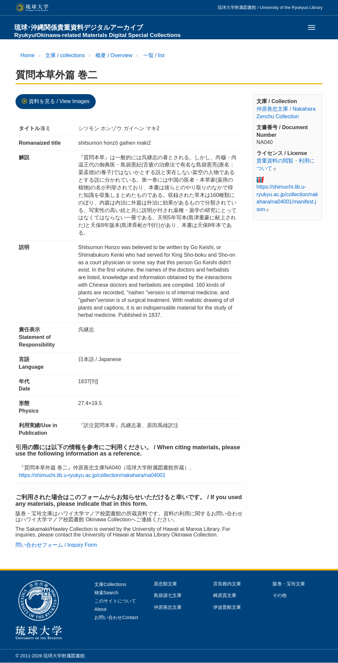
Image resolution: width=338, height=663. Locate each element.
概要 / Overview (113, 55)
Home (27, 55)
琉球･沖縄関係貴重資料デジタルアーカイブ (97, 31)
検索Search (106, 592)
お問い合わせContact (116, 617)
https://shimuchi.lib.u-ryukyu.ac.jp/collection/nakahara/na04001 (92, 475)
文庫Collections (110, 584)
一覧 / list (154, 55)
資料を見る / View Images (59, 101)
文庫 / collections (65, 55)
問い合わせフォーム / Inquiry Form (56, 545)
